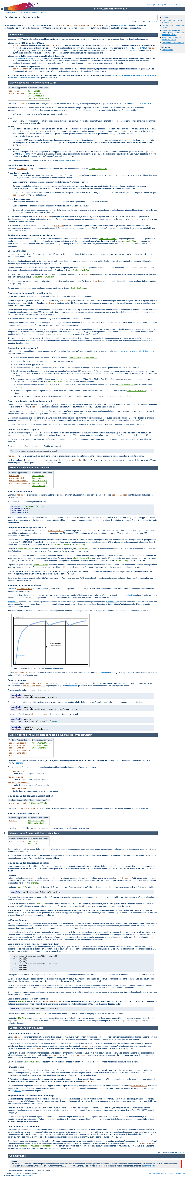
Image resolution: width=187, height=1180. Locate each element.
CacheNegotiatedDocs (38, 98)
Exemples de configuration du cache (29, 467)
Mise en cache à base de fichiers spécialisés (171, 39)
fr (153, 21)
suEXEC (17, 1091)
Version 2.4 (42, 12)
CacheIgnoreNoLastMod (58, 381)
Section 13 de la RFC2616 (136, 48)
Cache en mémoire (17, 680)
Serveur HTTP (17, 12)
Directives (158, 5)
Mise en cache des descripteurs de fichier (28, 863)
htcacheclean (121, 25)
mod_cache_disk (77, 26)
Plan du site (180, 5)
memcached (72, 686)
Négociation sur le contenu (27, 78)
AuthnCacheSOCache (41, 743)
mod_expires (96, 281)
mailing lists (150, 1166)
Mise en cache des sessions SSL (24, 813)
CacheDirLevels (40, 481)
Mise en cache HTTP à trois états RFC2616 (172, 21)
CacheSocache (38, 486)
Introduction (166, 17)
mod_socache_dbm (17, 745)
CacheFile (33, 841)
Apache (7, 12)
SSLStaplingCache (41, 748)
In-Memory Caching (17, 920)
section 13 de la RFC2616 (140, 103)
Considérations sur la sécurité (173, 43)
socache (19, 763)
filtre (62, 216)
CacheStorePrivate (126, 385)
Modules (149, 5)
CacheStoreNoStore (136, 391)
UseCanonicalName (37, 96)
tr (156, 21)
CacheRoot (37, 478)
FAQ (164, 5)
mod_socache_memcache (20, 483)
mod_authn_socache (18, 743)
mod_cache (64, 26)
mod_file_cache (93, 26)
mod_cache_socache (18, 481)
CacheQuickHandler (98, 169)
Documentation (30, 12)
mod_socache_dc (16, 748)
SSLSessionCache (40, 745)
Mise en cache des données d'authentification (30, 796)
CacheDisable (34, 93)
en (148, 21)
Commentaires (167, 50)
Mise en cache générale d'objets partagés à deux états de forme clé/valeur (173, 32)
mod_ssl (13, 755)
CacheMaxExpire (78, 288)
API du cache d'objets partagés (26, 58)
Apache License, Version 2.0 (25, 1175)
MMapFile (32, 844)
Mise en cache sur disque (20, 491)
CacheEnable (34, 91)
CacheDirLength (40, 483)
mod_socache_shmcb (18, 753)
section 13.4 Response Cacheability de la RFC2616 (134, 351)
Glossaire (171, 5)
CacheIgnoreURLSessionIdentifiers (36, 1146)
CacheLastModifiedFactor (43, 277)
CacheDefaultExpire (83, 270)
